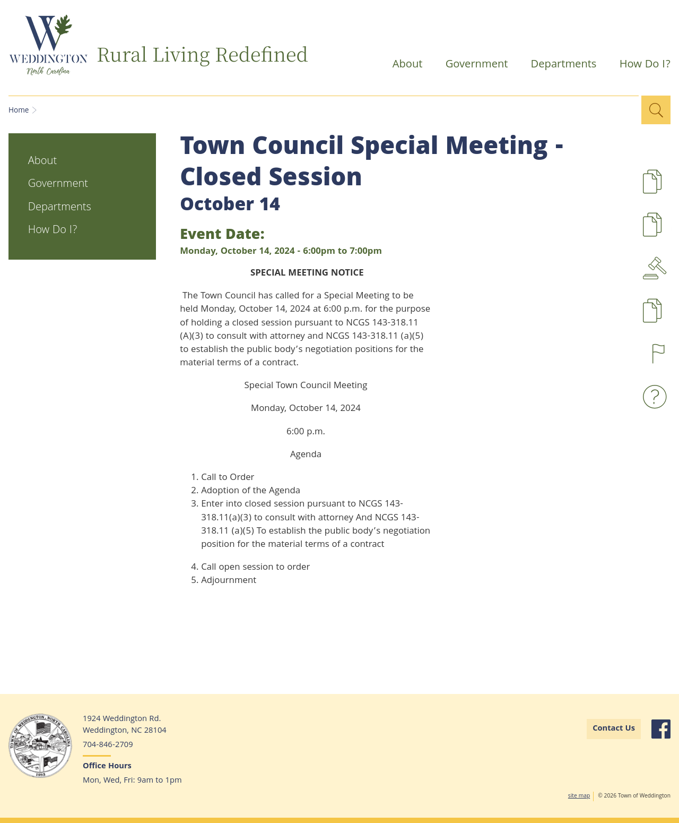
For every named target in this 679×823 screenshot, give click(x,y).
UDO (671, 231)
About (403, 66)
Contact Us (614, 729)
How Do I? (639, 66)
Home (18, 111)
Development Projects (671, 188)
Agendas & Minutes (657, 268)
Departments (559, 66)
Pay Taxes (671, 317)
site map (579, 796)
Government (472, 66)
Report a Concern (657, 354)
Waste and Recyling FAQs (657, 397)
